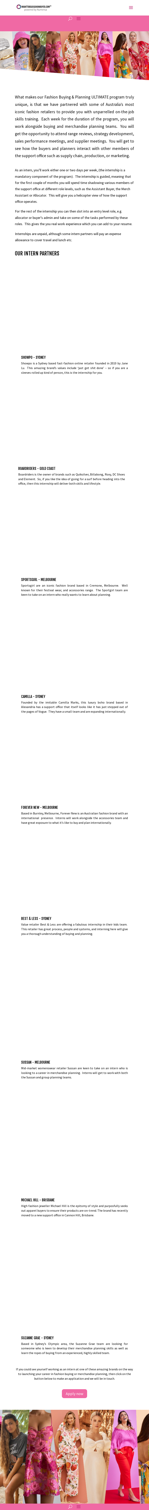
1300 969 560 (25, 1359)
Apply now (74, 1195)
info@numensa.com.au (31, 1345)
